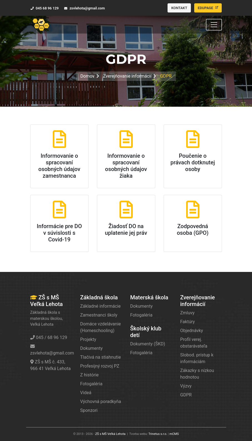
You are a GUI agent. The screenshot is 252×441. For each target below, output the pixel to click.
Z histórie (89, 375)
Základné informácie (100, 306)
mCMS (174, 434)
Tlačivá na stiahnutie (100, 357)
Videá (85, 392)
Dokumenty (91, 348)
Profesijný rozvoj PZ (99, 366)
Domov (87, 76)
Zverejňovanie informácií (127, 76)
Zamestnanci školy (99, 315)
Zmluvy (187, 312)
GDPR (186, 394)
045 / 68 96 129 (48, 337)
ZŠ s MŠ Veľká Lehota (110, 434)
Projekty (88, 339)
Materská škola (149, 297)
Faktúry (187, 321)
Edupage (208, 8)
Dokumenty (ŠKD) (147, 343)
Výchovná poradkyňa (100, 401)
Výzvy (186, 386)
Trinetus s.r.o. (157, 434)
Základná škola (99, 297)
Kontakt (179, 8)
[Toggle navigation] (214, 24)
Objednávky (191, 330)
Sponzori (89, 410)
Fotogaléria (91, 383)
